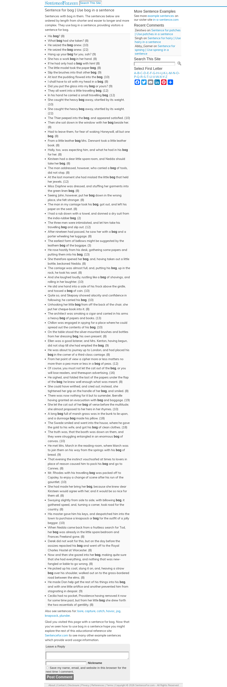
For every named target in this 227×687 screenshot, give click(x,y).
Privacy (85, 685)
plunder (65, 615)
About (51, 685)
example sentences (161, 16)
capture (90, 611)
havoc (110, 611)
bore (80, 611)
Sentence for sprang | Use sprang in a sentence (155, 49)
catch (101, 611)
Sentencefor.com (56, 635)
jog (118, 611)
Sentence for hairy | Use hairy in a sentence (158, 40)
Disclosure (73, 685)
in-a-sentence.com (166, 19)
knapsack (51, 615)
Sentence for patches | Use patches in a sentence (158, 32)
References (97, 685)
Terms (109, 685)
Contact (61, 685)
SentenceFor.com (61, 3)
